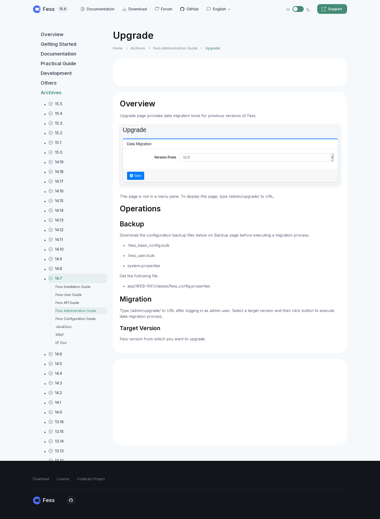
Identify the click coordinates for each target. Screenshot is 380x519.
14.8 (55, 268)
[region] (70, 270)
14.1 (54, 402)
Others (49, 83)
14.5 (55, 363)
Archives (51, 93)
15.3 (55, 123)
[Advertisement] (230, 72)
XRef (59, 335)
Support (331, 9)
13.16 (56, 421)
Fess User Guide (68, 295)
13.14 (56, 441)
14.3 (55, 383)
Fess (51, 9)
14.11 (55, 239)
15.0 (55, 152)
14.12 (55, 229)
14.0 (55, 412)
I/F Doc (61, 343)
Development (56, 73)
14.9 (55, 258)
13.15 (56, 431)
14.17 (55, 181)
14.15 (55, 200)
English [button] (216, 9)
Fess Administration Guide (75, 311)
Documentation (58, 54)
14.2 (55, 392)
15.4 (55, 113)
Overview (52, 34)
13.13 (56, 450)
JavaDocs (63, 327)
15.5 (55, 103)
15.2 (55, 132)
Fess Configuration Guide (75, 319)
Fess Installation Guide (73, 287)
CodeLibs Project (91, 479)
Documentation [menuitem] (97, 9)
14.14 (55, 210)
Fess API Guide (67, 303)
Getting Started (58, 44)
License (63, 479)
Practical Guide (58, 63)
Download (41, 479)
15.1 (54, 142)
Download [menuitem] (134, 9)
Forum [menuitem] (163, 9)
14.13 (55, 220)
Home (118, 48)
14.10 (56, 249)
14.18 (55, 171)
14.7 (55, 278)
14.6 (55, 353)
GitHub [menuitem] (189, 9)
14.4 (55, 373)
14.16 (55, 191)
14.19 (55, 162)
